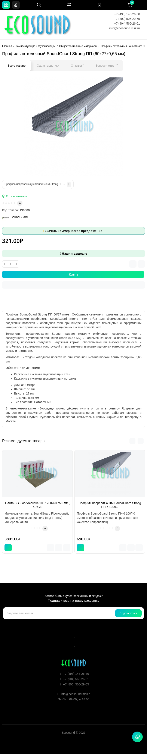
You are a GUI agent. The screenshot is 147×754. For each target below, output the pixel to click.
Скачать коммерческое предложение (73, 231)
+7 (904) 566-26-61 (127, 23)
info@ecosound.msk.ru (124, 28)
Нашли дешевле (73, 253)
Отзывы (77, 65)
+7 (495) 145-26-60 (127, 14)
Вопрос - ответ (106, 65)
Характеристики (48, 65)
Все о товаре (16, 65)
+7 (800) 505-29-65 (127, 19)
